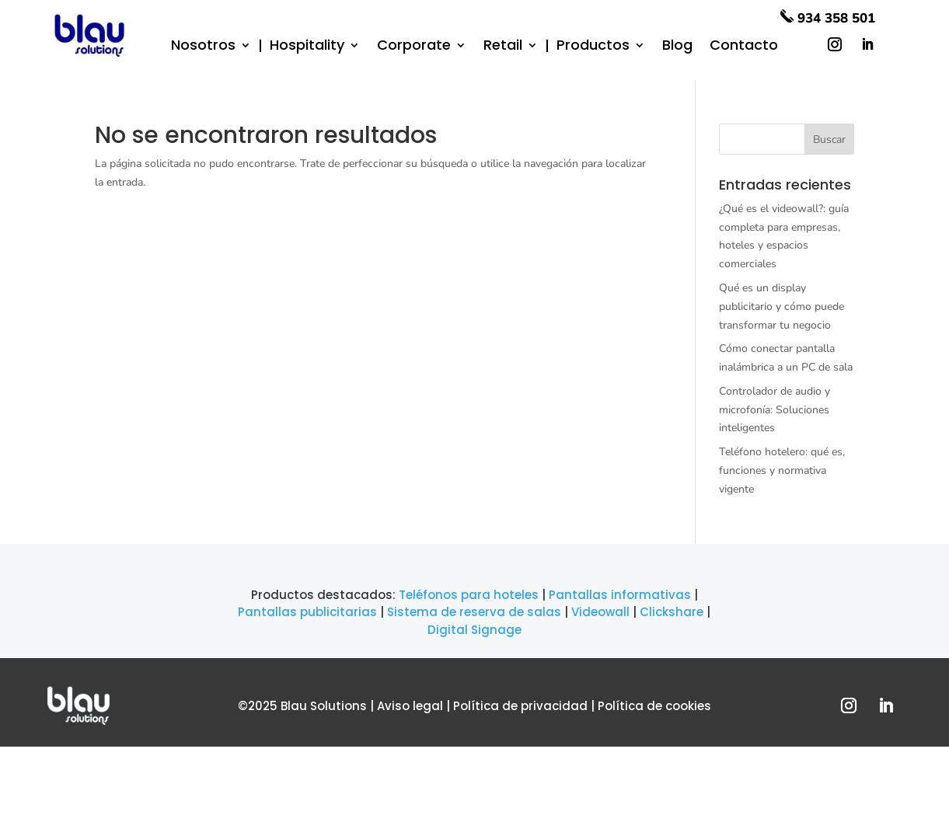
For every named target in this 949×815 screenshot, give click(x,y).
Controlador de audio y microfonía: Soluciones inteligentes (774, 410)
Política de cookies (654, 706)
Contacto (744, 47)
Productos (593, 47)
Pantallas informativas (620, 595)
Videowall (600, 612)
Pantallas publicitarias (307, 612)
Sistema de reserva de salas (474, 612)
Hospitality (307, 46)
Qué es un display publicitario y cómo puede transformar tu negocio (781, 306)
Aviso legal (410, 706)
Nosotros (203, 47)
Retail (502, 46)
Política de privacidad (520, 706)
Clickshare (671, 612)
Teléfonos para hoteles (469, 595)
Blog (677, 47)
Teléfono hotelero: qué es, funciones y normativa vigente (782, 470)
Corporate (414, 47)
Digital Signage (474, 630)
